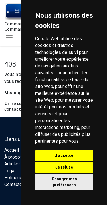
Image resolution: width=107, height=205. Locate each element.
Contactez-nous (20, 184)
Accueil (11, 150)
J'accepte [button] (64, 155)
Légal (9, 170)
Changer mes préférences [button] (64, 182)
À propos (13, 157)
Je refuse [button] (64, 167)
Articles (12, 164)
